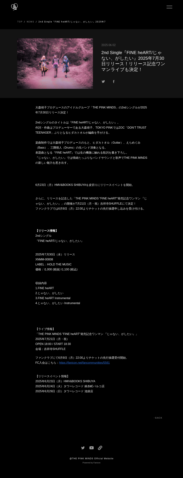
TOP (20, 22)
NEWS (30, 22)
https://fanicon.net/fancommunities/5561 (84, 362)
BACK (158, 418)
